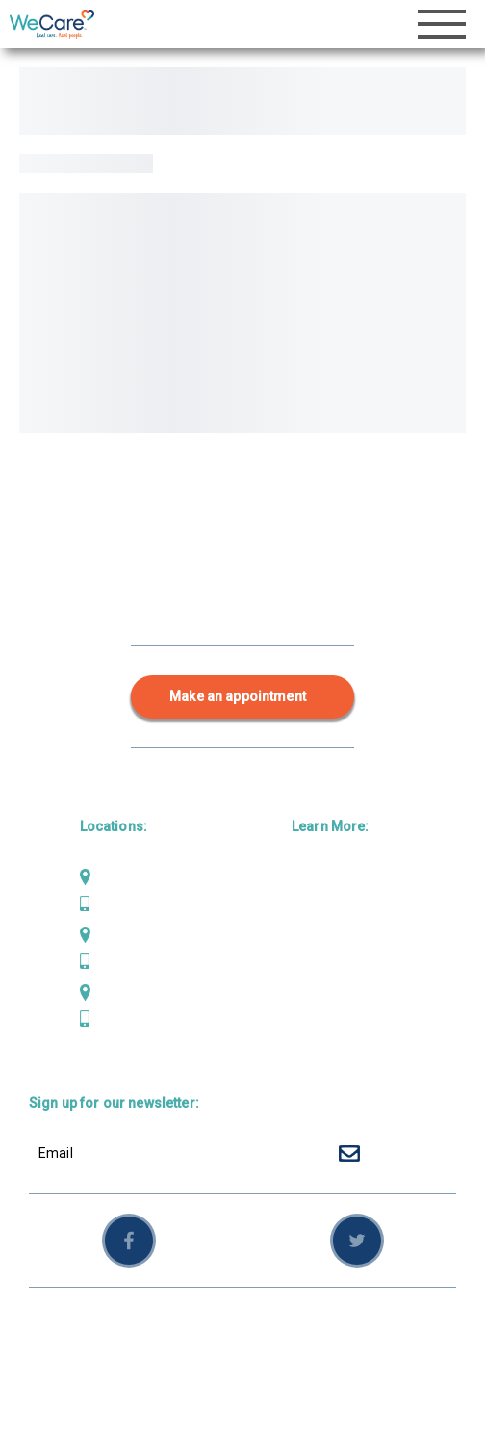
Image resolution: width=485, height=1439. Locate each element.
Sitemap (390, 1327)
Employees (64, 1348)
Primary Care (334, 876)
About (310, 971)
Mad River (127, 934)
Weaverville (132, 876)
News (309, 1001)
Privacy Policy (305, 1327)
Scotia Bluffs (136, 992)
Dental (312, 908)
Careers (318, 1032)
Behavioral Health (348, 939)
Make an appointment (237, 696)
